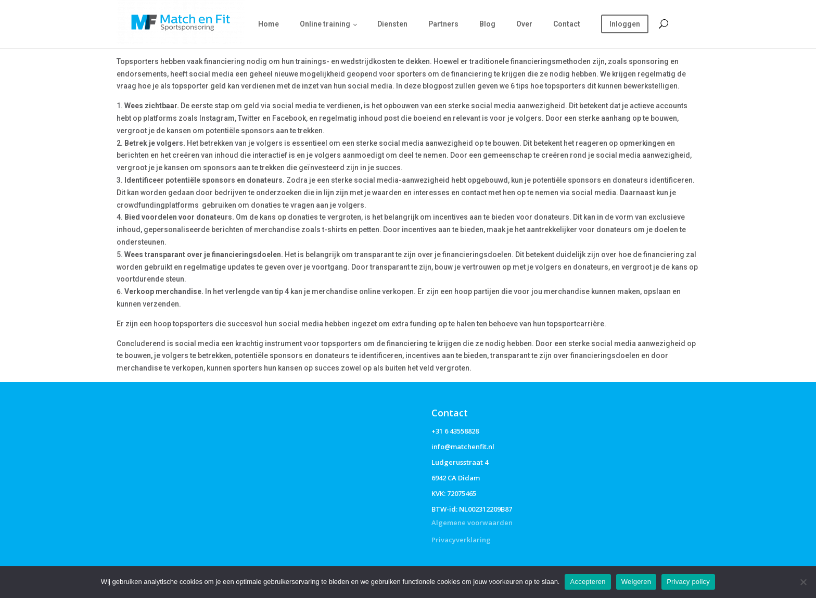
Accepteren (587, 582)
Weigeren (636, 582)
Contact (566, 24)
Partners (443, 24)
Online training (325, 24)
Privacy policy (688, 582)
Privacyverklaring (461, 539)
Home (268, 24)
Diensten (392, 24)
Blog (487, 24)
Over (524, 24)
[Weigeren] (803, 582)
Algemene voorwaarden (472, 522)
